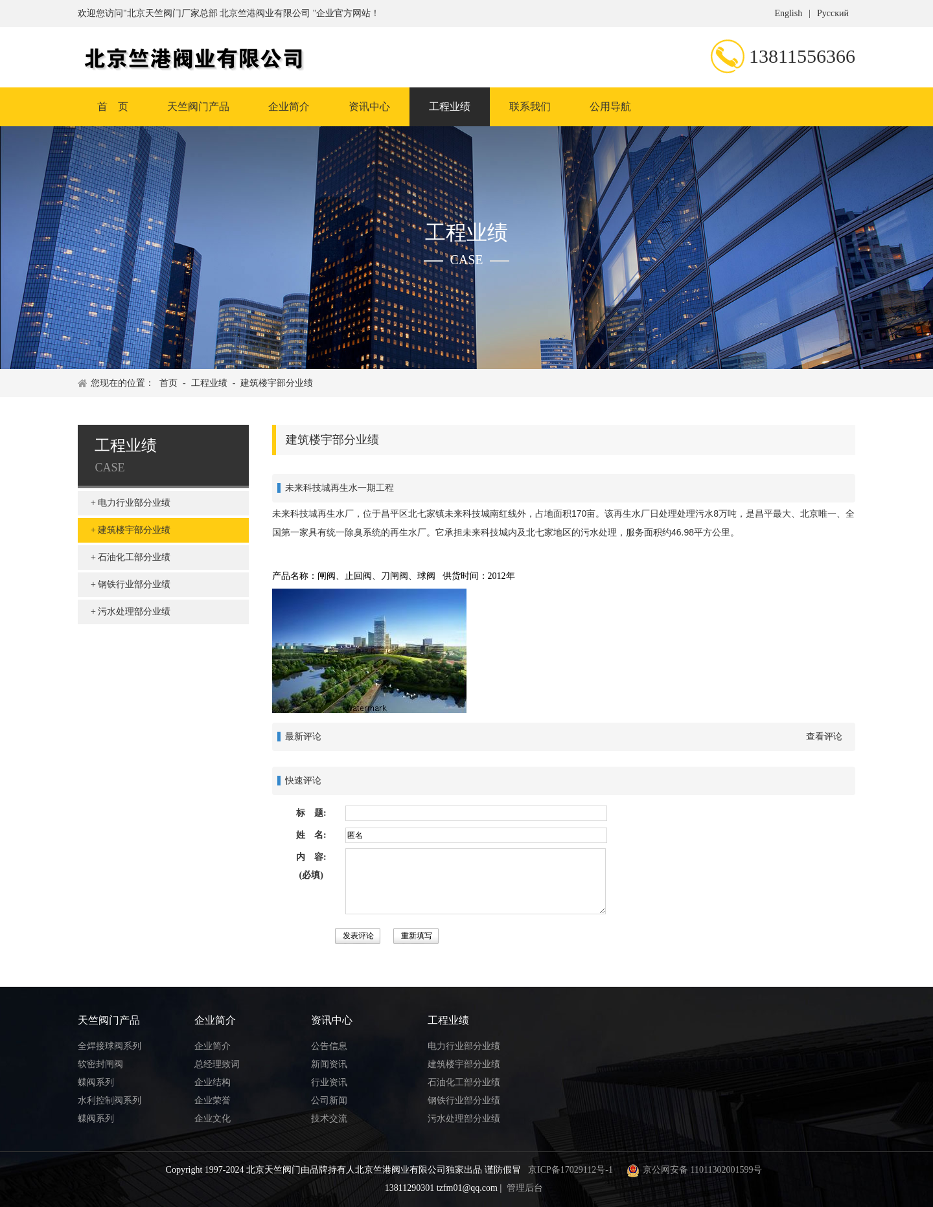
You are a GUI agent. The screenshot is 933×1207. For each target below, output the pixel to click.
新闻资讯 (329, 1064)
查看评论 (824, 736)
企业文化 (212, 1118)
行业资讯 (329, 1082)
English (788, 13)
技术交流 (329, 1118)
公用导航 (610, 106)
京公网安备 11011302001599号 (692, 1170)
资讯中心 (369, 106)
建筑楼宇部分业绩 (276, 383)
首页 (168, 383)
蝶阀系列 (96, 1082)
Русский (833, 13)
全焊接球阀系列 (109, 1046)
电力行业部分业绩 (134, 503)
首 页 (112, 106)
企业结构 (212, 1082)
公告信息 (329, 1046)
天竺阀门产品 (198, 106)
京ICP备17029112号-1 (570, 1170)
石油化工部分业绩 (134, 557)
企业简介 (289, 106)
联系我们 (530, 106)
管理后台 (525, 1188)
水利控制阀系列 (109, 1100)
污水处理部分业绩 (134, 611)
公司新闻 (329, 1100)
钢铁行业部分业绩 (134, 584)
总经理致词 (217, 1064)
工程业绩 (449, 106)
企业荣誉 (212, 1100)
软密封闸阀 (100, 1064)
